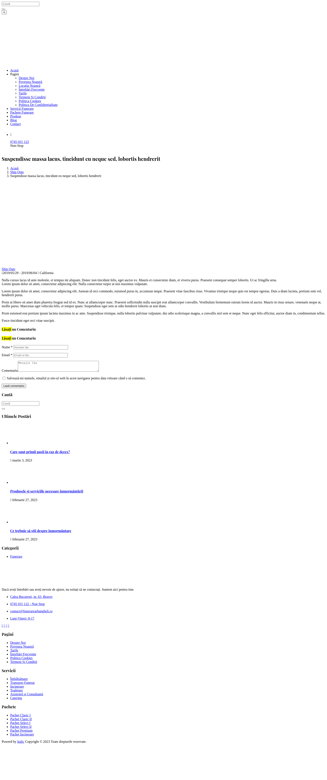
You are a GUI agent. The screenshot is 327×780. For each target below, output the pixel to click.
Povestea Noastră (30, 82)
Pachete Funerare (22, 112)
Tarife (23, 93)
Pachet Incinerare (22, 736)
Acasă (14, 70)
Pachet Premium (21, 732)
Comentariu (10, 372)
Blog (13, 120)
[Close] (4, 12)
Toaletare (16, 692)
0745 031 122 (19, 142)
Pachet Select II (20, 728)
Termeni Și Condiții (32, 97)
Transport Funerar (22, 684)
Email (7, 355)
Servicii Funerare (22, 108)
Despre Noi (26, 78)
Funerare (16, 558)
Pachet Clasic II (21, 721)
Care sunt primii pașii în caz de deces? (40, 453)
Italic (20, 743)
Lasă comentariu (13, 387)
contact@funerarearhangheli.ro (31, 613)
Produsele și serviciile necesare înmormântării (46, 493)
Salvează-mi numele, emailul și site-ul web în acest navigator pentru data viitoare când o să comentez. (76, 380)
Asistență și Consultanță (26, 696)
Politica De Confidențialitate (38, 105)
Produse (15, 116)
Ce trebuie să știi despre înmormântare (40, 532)
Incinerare (17, 688)
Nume (7, 347)
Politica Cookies (30, 101)
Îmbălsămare (19, 681)
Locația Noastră (29, 85)
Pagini (14, 74)
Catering (16, 700)
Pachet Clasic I (20, 717)
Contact (15, 124)
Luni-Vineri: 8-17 (22, 620)
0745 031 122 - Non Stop (27, 606)
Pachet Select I (20, 725)
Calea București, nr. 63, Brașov (31, 598)
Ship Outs (17, 172)
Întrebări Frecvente (32, 89)
